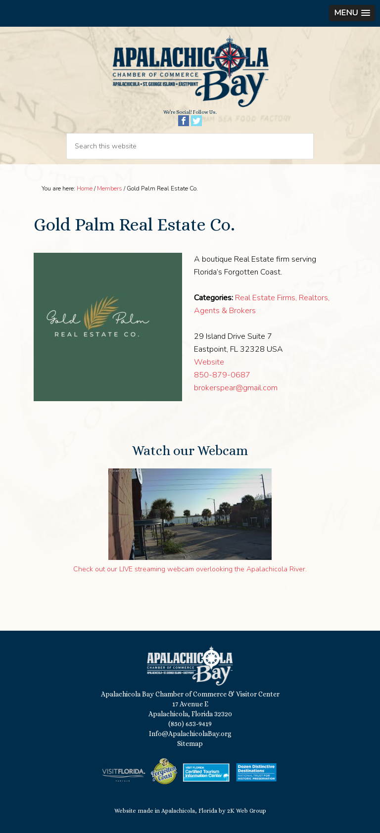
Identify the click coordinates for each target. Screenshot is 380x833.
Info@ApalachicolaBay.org (190, 734)
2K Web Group (246, 810)
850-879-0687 (222, 375)
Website (209, 362)
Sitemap (190, 743)
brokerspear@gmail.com (236, 387)
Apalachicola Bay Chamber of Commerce (190, 71)
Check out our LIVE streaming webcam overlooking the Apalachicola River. (190, 569)
